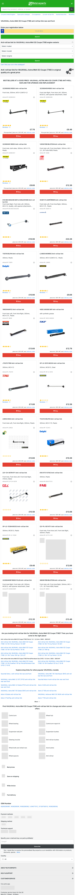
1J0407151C (34, 806)
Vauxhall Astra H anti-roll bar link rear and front (53, 679)
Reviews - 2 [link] (43, 127)
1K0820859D (24, 806)
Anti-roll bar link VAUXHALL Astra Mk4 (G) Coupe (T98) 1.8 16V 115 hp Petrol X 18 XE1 (54, 643)
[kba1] (39, 31)
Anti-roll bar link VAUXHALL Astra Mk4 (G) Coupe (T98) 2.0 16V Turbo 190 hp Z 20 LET (17, 654)
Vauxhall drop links (61, 14)
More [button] (18, 852)
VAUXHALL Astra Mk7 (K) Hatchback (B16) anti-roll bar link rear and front (54, 675)
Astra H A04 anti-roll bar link (47, 685)
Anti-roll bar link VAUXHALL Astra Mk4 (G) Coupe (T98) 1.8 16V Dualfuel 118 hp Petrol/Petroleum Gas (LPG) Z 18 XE (18, 663)
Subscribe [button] (37, 846)
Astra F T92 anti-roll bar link (47, 698)
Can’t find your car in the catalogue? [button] (13, 64)
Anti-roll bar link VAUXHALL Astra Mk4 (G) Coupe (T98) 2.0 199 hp (54, 648)
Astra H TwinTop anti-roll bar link (11, 698)
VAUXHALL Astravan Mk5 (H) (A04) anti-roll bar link (55, 694)
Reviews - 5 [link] (6, 127)
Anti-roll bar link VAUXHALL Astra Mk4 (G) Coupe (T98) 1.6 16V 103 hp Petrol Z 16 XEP (17, 643)
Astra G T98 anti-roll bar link (47, 691)
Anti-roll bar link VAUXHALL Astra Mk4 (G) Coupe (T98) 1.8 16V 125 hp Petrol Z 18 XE (17, 648)
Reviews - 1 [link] (43, 292)
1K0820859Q (53, 806)
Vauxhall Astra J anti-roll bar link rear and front (16, 674)
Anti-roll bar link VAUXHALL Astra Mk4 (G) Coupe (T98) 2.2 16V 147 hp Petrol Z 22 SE (54, 654)
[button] (72, 9)
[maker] (37, 46)
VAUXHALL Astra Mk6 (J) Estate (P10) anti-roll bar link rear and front (18, 686)
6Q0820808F (5, 806)
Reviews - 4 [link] (6, 183)
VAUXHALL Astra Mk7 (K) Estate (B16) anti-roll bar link (18, 691)
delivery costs (31, 132)
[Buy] (19, 136)
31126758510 (43, 806)
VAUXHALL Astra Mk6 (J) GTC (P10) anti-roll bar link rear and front (18, 680)
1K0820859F (15, 806)
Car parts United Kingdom (8, 14)
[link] (72, 4)
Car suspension (36, 14)
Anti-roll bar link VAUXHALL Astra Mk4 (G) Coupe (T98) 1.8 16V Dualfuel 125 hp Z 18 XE (54, 662)
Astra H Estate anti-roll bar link (11, 694)
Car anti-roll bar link (48, 14)
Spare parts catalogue (23, 14)
